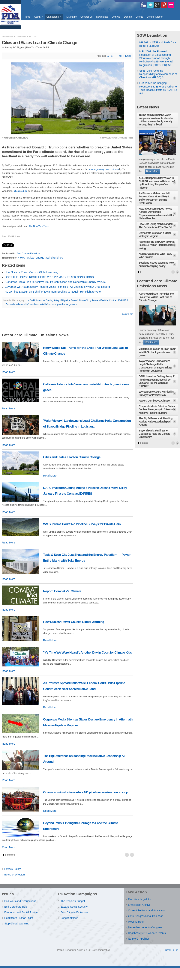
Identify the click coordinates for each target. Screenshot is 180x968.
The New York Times (39, 226)
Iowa (22, 257)
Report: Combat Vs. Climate (62, 591)
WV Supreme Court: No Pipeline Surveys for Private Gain (82, 524)
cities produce (20, 191)
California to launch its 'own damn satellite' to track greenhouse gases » (41, 304)
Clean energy (36, 257)
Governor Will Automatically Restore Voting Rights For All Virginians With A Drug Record (57, 286)
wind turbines (55, 257)
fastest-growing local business (104, 169)
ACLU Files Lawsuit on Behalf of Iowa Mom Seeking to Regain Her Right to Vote (53, 291)
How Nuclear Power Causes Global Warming (31, 272)
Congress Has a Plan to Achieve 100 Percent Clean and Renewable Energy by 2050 (55, 281)
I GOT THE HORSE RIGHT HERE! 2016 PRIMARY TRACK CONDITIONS (49, 277)
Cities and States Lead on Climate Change (71, 457)
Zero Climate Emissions (28, 253)
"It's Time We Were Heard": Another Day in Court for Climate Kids (87, 652)
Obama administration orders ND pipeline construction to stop (85, 792)
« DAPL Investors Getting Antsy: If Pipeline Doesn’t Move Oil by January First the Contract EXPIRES (78, 300)
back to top (127, 314)
